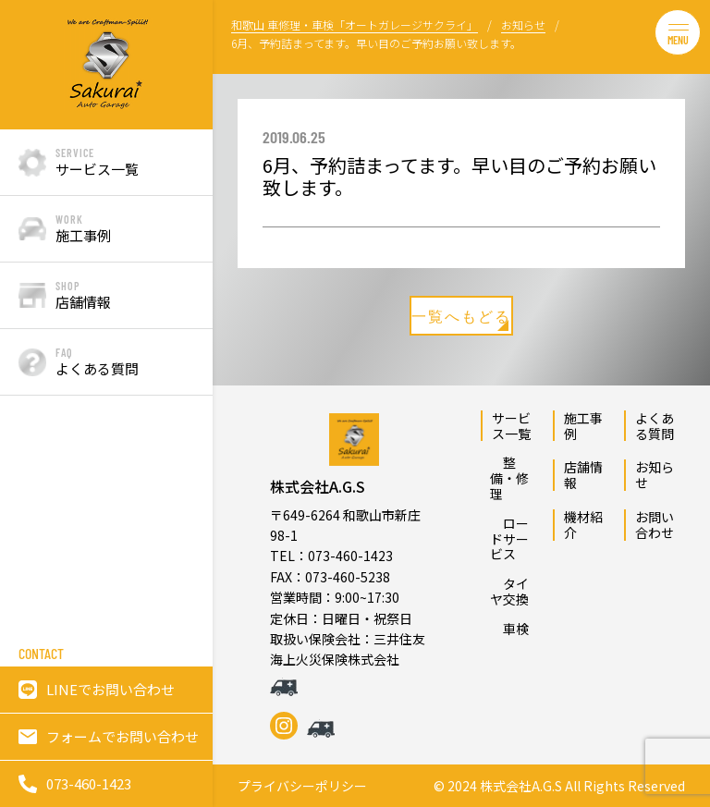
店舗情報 (583, 475)
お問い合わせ (654, 524)
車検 (509, 628)
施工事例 (583, 426)
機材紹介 (583, 524)
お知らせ (654, 475)
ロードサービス (509, 539)
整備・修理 (509, 478)
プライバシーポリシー (302, 786)
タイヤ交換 (509, 591)
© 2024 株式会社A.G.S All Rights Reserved (559, 786)
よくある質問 (654, 426)
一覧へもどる (461, 319)
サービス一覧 (511, 426)
